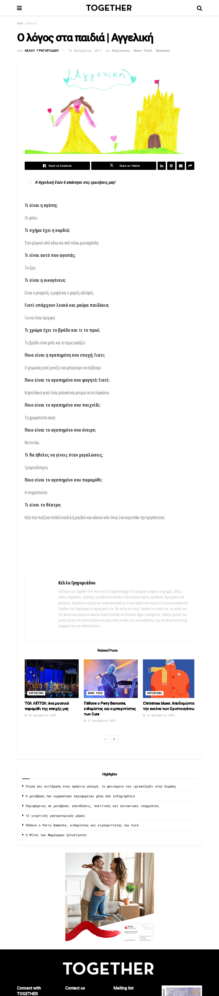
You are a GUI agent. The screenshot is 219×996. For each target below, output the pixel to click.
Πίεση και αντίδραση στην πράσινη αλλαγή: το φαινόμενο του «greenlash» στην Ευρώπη (101, 786)
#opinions (32, 23)
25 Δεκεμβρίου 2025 (159, 715)
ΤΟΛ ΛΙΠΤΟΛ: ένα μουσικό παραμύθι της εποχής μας (47, 706)
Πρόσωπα (163, 50)
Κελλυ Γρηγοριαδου (42, 50)
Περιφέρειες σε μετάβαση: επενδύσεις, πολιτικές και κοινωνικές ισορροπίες (92, 806)
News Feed (143, 50)
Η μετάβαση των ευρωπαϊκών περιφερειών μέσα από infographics (80, 796)
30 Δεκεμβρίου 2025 (40, 715)
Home (20, 23)
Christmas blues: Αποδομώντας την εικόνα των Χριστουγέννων (169, 706)
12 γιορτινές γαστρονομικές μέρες (55, 816)
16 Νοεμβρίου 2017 (85, 50)
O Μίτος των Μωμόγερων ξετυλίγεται (56, 835)
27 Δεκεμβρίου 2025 (99, 720)
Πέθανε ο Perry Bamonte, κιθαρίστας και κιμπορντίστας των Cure (110, 709)
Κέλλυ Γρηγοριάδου (76, 583)
